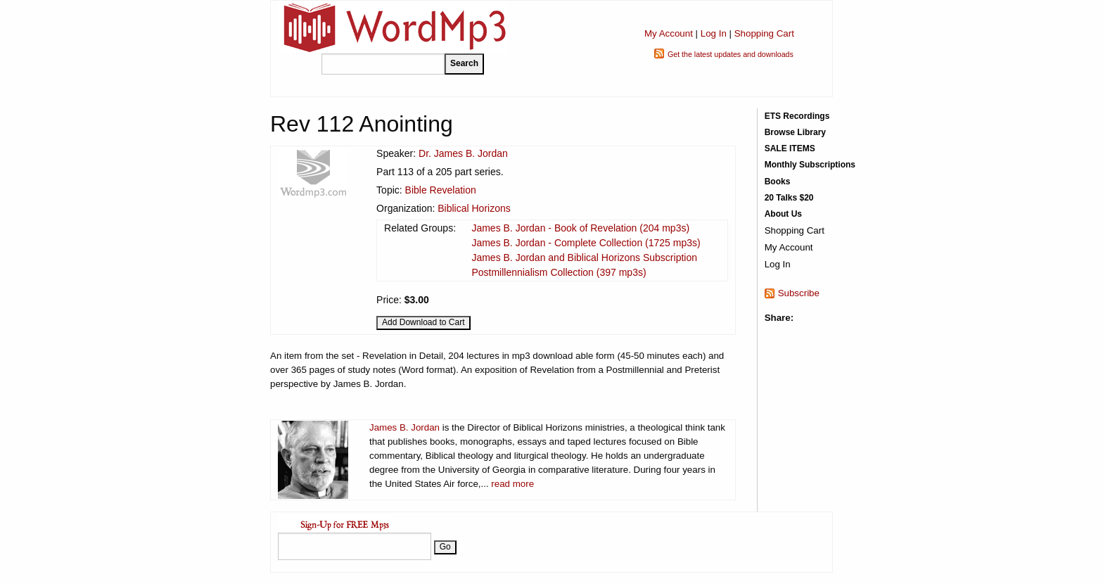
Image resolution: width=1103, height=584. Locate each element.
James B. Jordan (404, 427)
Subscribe (799, 293)
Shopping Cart (764, 33)
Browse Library (795, 132)
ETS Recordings (797, 116)
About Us (783, 214)
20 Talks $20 (789, 198)
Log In (714, 33)
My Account (668, 33)
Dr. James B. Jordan (463, 153)
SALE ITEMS (790, 148)
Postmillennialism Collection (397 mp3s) (558, 272)
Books (778, 181)
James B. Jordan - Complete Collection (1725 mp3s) (585, 242)
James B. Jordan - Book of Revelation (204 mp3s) (580, 228)
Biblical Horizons (474, 208)
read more (512, 483)
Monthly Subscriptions (810, 165)
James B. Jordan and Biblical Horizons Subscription (584, 257)
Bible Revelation (440, 190)
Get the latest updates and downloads (730, 54)
